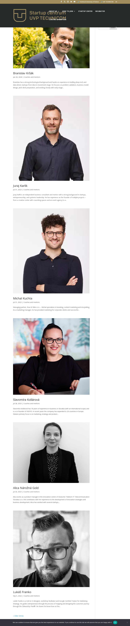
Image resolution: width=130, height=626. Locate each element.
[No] (127, 622)
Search (113, 27)
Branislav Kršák (23, 73)
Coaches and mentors (32, 77)
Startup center (85, 11)
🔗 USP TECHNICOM (107, 2)
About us (53, 11)
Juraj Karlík (20, 186)
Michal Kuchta (22, 298)
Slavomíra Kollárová (26, 400)
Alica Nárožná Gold (26, 488)
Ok (115, 622)
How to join (67, 11)
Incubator (100, 11)
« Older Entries (18, 616)
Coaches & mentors (57, 20)
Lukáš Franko (22, 592)
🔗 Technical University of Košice (88, 2)
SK (116, 2)
